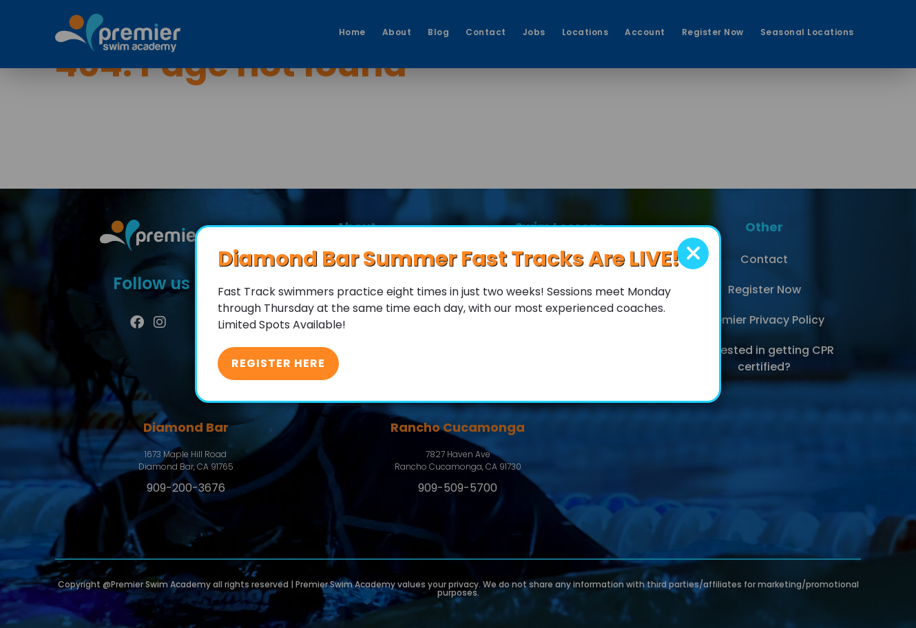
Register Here (278, 363)
